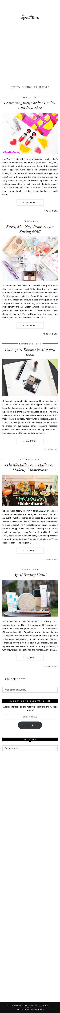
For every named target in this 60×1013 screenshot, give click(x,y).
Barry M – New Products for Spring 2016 (30, 229)
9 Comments (51, 666)
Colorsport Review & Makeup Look (30, 352)
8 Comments (51, 449)
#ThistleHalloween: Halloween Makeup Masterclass (30, 467)
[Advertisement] (30, 53)
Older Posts (15, 679)
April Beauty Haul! (30, 575)
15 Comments (50, 334)
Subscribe (30, 725)
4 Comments (51, 211)
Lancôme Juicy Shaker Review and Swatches (30, 105)
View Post (30, 202)
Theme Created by (30, 1010)
